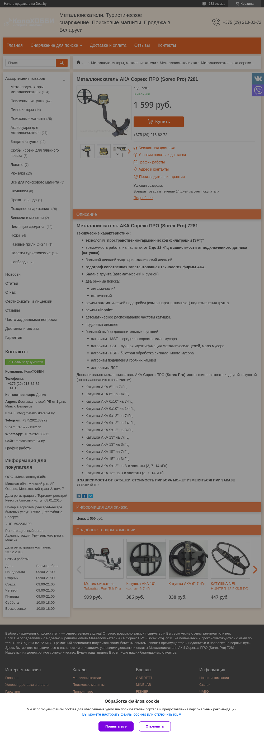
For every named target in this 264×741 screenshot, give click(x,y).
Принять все (116, 726)
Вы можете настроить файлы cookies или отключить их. (130, 714)
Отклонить (155, 726)
